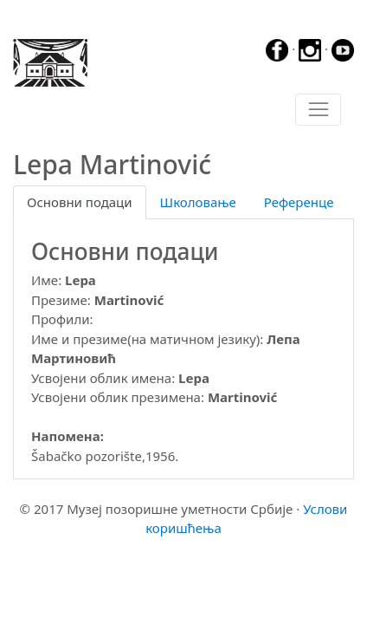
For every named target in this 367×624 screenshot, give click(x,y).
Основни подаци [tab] (79, 202)
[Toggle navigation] (318, 110)
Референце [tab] (299, 202)
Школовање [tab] (198, 202)
